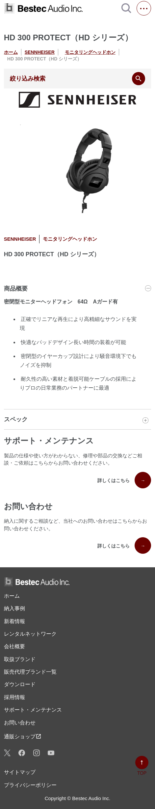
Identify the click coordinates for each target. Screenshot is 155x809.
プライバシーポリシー (30, 785)
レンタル (30, 634)
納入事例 (14, 608)
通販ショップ (22, 736)
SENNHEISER (40, 52)
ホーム (11, 52)
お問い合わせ (20, 722)
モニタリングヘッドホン (90, 52)
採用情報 (14, 697)
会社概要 (14, 646)
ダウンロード (20, 684)
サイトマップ (20, 772)
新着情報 (14, 621)
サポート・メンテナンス (33, 710)
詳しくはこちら (124, 480)
